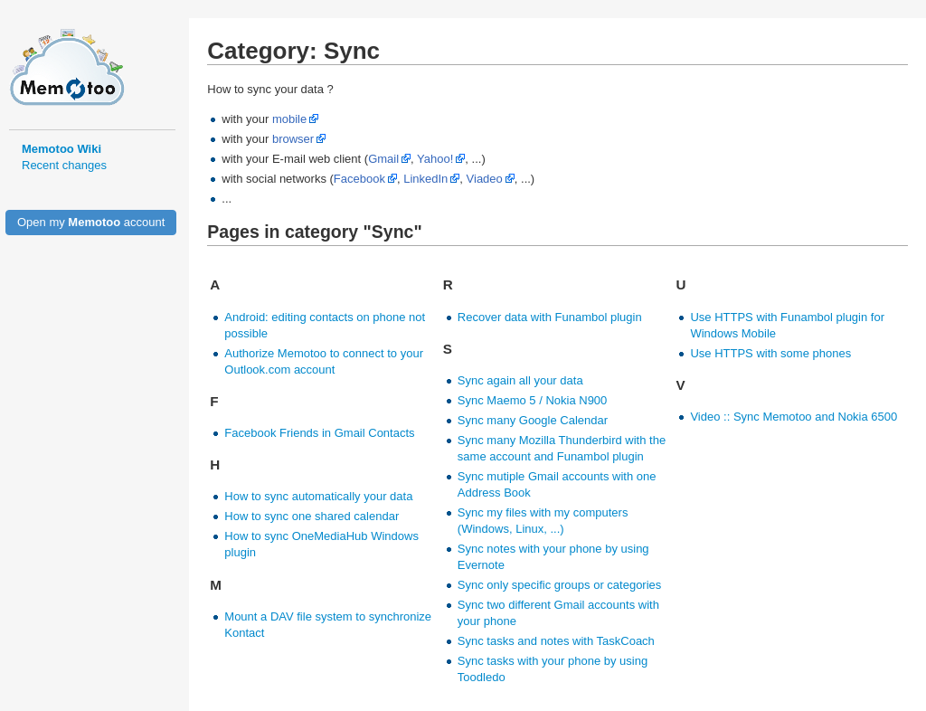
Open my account (91, 222)
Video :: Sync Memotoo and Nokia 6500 (793, 416)
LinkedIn (425, 178)
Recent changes (64, 165)
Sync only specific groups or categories (559, 585)
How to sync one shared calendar (311, 516)
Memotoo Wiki (61, 149)
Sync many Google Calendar (533, 420)
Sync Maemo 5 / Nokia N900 (532, 400)
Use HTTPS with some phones (770, 353)
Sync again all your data (520, 380)
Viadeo (485, 178)
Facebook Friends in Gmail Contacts (319, 433)
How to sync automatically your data (318, 496)
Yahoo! (435, 159)
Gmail (383, 159)
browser (293, 139)
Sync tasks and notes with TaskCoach (556, 641)
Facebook (359, 178)
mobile (289, 119)
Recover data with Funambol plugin (550, 317)
